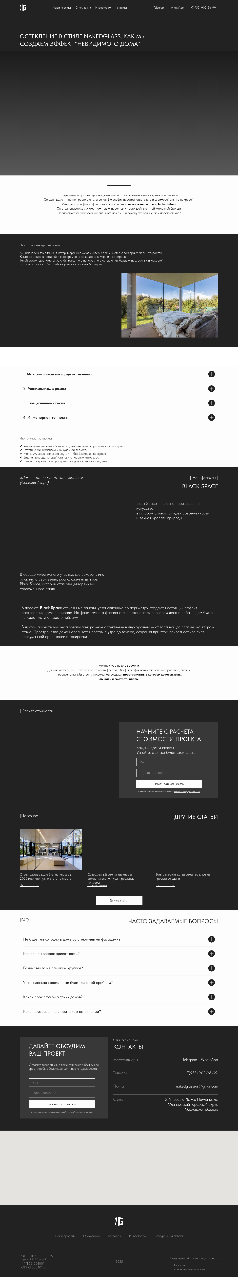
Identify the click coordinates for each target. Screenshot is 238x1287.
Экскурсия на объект (168, 1236)
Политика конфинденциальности (189, 1267)
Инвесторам (103, 7)
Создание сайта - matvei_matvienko (194, 1258)
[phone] (169, 773)
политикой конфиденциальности (187, 791)
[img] (51, 849)
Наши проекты (62, 7)
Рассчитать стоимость (169, 783)
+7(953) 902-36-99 (203, 7)
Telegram (159, 7)
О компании (83, 7)
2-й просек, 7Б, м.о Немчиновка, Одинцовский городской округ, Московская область (191, 1104)
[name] (169, 762)
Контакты (121, 7)
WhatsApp (177, 7)
